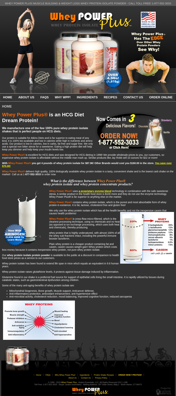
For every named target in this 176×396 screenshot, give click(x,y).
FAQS (44, 97)
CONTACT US (133, 97)
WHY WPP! (63, 97)
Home (38, 375)
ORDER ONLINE (161, 97)
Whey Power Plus (69, 382)
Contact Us (86, 378)
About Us (72, 378)
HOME (7, 97)
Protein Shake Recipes (104, 375)
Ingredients (84, 375)
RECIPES (110, 97)
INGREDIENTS (87, 97)
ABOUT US (26, 97)
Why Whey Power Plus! (65, 375)
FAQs (48, 375)
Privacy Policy (101, 378)
